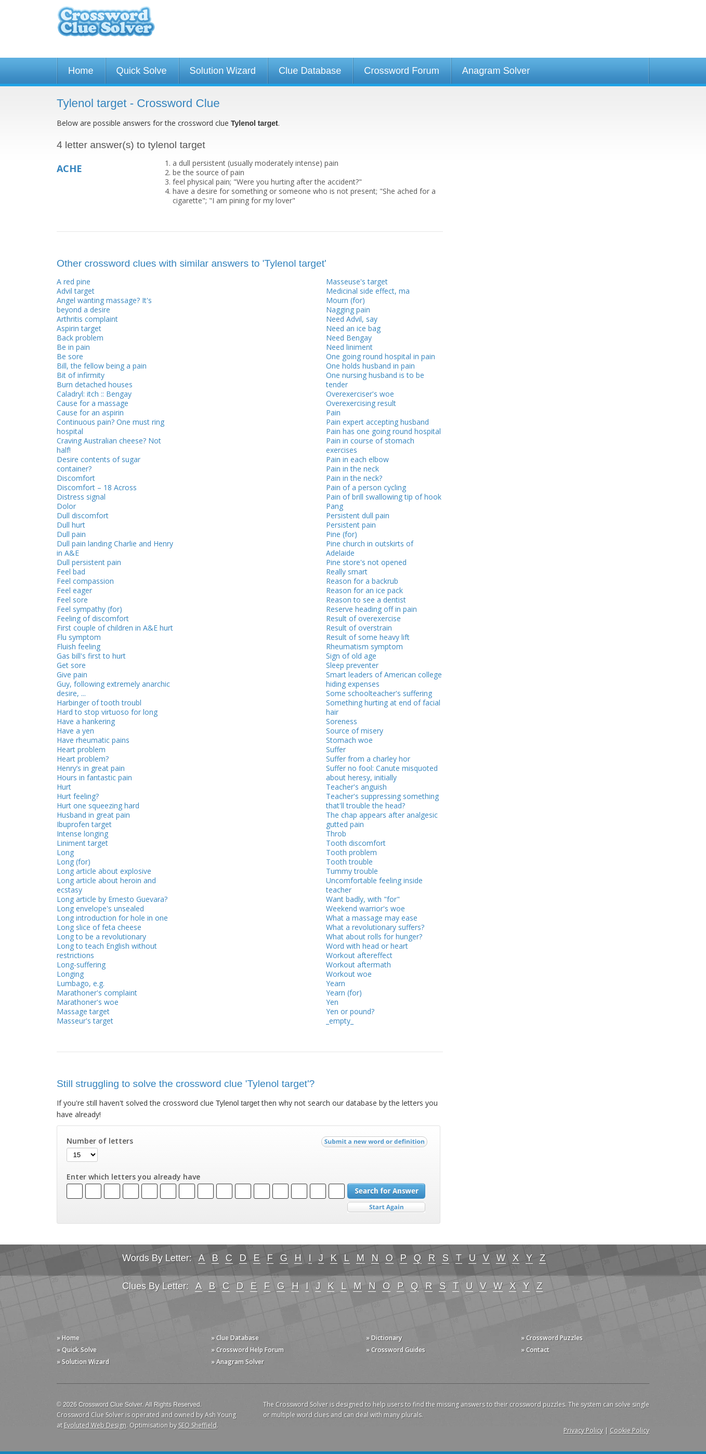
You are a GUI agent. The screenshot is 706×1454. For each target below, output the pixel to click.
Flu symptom (79, 637)
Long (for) (73, 862)
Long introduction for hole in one (112, 918)
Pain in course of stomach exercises (370, 445)
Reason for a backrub (362, 581)
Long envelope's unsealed (100, 908)
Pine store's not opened (366, 562)
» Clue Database (235, 1337)
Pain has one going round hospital (383, 431)
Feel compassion (85, 581)
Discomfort (76, 478)
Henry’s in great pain (91, 768)
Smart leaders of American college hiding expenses (384, 679)
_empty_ (340, 1021)
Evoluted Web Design (95, 1425)
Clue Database (310, 71)
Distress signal (81, 497)
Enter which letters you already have (133, 1177)
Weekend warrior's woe (365, 908)
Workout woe (349, 974)
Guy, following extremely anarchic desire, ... (113, 688)
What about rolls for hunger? (374, 936)
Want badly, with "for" (363, 899)
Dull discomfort (83, 515)
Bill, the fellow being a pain (102, 366)
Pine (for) (341, 534)
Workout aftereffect (359, 955)
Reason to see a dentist (366, 600)
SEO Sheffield (197, 1425)
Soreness (341, 721)
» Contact (535, 1349)
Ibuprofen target (84, 824)
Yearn (335, 983)
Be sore (70, 356)
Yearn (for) (344, 993)
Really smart (347, 572)
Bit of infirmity (80, 375)
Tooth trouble (349, 862)
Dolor (66, 506)
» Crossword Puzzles (552, 1337)
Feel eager (74, 590)
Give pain (72, 674)
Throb (336, 834)
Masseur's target (85, 1021)
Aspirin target (79, 328)
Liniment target (82, 843)
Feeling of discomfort (93, 618)
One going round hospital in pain (380, 356)
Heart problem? (83, 759)
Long (65, 852)
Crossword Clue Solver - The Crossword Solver (106, 26)
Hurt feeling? (78, 796)
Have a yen (75, 731)
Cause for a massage (92, 403)
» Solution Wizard (83, 1361)
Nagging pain (348, 310)
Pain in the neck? (354, 478)
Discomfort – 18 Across (97, 487)
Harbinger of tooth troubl (99, 703)
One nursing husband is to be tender (375, 379)
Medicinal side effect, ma (368, 291)
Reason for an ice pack (364, 590)
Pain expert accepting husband (377, 422)
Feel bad (71, 572)
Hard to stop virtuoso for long (107, 712)
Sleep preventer (352, 665)
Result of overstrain (359, 628)
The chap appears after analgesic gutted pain (382, 819)
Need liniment (349, 347)
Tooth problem (351, 852)
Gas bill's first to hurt (91, 656)
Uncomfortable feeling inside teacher (374, 885)
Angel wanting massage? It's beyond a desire (104, 305)
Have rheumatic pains (93, 740)
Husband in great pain (93, 815)
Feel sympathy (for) (89, 609)
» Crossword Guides (395, 1349)
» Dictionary (384, 1337)
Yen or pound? (350, 1011)
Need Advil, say (351, 319)
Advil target (76, 291)
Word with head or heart (367, 946)
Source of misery (354, 731)
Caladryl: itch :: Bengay (94, 394)
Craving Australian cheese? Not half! (109, 445)
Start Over (386, 1207)
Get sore (71, 665)
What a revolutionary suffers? (375, 927)
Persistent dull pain (357, 515)
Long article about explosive (104, 871)
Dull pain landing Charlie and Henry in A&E (115, 548)
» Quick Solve (77, 1349)
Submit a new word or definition (375, 1144)
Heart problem (81, 749)
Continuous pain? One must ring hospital (110, 426)
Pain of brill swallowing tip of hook (383, 497)
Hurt (64, 787)
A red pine (73, 281)
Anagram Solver (496, 71)
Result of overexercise (363, 618)
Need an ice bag (353, 328)
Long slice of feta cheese (99, 927)
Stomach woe (349, 740)
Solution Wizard (223, 71)
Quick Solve (141, 71)
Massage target (83, 1011)
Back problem (80, 338)
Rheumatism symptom (364, 646)
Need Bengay (349, 338)
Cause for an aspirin (90, 412)
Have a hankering (86, 721)
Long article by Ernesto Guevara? (112, 899)
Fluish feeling (78, 646)
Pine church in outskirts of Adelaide (369, 548)
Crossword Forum (401, 71)
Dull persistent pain (89, 562)
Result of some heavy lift (368, 637)
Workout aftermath (358, 965)
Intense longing (82, 834)
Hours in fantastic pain (94, 777)
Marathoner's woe (88, 1002)
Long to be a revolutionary (101, 936)
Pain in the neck (352, 469)
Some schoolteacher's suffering (379, 693)
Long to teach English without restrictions (107, 950)
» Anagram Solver (237, 1361)
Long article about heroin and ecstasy (106, 885)
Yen (332, 1002)
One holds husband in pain (370, 366)
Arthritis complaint (87, 319)
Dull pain (71, 534)
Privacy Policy (583, 1430)
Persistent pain (351, 525)
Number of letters (100, 1141)
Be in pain (73, 347)
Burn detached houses (95, 384)
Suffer (336, 749)
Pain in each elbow (357, 459)
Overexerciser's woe (360, 394)
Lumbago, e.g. (80, 983)
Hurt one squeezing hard (98, 805)
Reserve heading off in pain (371, 609)
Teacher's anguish (356, 787)
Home (81, 71)
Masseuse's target (357, 281)
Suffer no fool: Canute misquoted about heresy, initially (382, 772)
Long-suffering (81, 965)
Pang (334, 506)
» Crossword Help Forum (247, 1349)
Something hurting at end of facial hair (383, 707)
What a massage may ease (371, 918)
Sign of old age (351, 656)
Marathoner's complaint (97, 993)
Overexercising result (361, 403)
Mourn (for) (345, 300)
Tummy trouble (352, 871)
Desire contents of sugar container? (98, 464)
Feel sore (72, 600)
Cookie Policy (629, 1430)
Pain (333, 412)
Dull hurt (71, 525)
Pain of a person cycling (366, 487)
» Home (68, 1337)
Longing (70, 974)
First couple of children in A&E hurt (115, 628)
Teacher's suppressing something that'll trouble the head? (382, 800)
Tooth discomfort (356, 843)
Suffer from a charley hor (368, 759)
